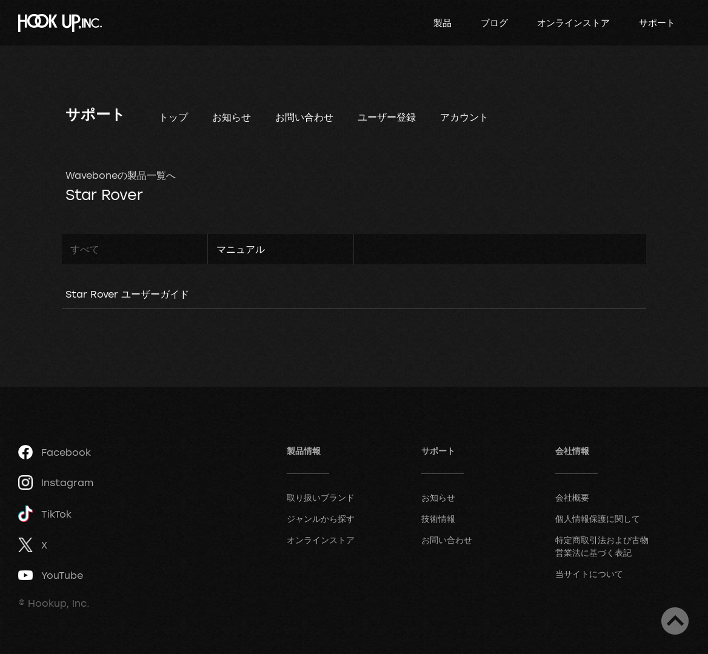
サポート (657, 22)
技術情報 (438, 518)
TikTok (45, 514)
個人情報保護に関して (597, 518)
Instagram (55, 482)
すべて (84, 249)
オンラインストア (573, 22)
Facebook (54, 452)
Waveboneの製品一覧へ (120, 175)
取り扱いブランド (321, 497)
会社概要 (572, 497)
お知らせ (231, 117)
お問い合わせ (304, 117)
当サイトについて (589, 573)
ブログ (494, 22)
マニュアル (240, 249)
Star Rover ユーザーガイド (127, 294)
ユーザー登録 (387, 117)
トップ (173, 117)
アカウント (464, 117)
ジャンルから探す (321, 518)
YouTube (50, 575)
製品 (442, 22)
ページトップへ (675, 621)
